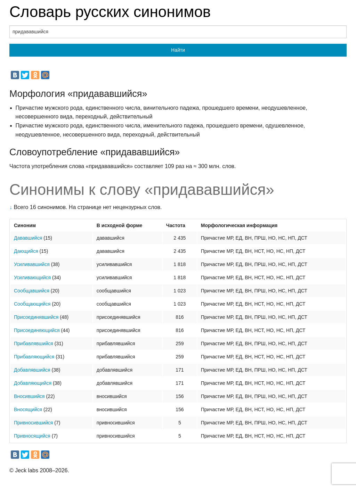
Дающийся (26, 251)
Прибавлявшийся (33, 343)
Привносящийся (32, 436)
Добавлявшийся (32, 370)
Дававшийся (28, 238)
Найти (178, 50)
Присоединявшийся (36, 317)
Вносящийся (28, 409)
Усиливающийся (32, 277)
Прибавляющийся (34, 356)
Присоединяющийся (37, 330)
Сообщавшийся (31, 290)
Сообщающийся (32, 304)
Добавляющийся (32, 383)
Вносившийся (29, 396)
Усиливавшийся (32, 264)
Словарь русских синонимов (110, 11)
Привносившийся (33, 422)
